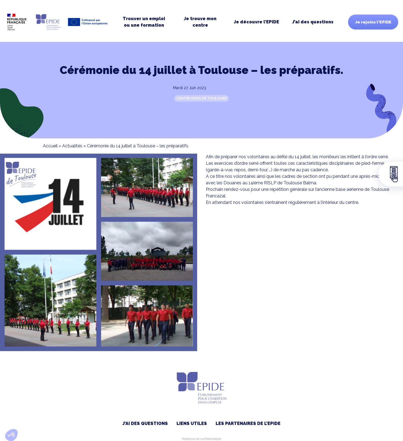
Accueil (50, 145)
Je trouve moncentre (200, 22)
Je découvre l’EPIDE (256, 21)
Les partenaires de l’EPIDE (248, 423)
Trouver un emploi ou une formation (144, 22)
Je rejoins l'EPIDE (373, 22)
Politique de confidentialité (201, 439)
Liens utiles (192, 423)
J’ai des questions (312, 21)
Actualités (72, 145)
